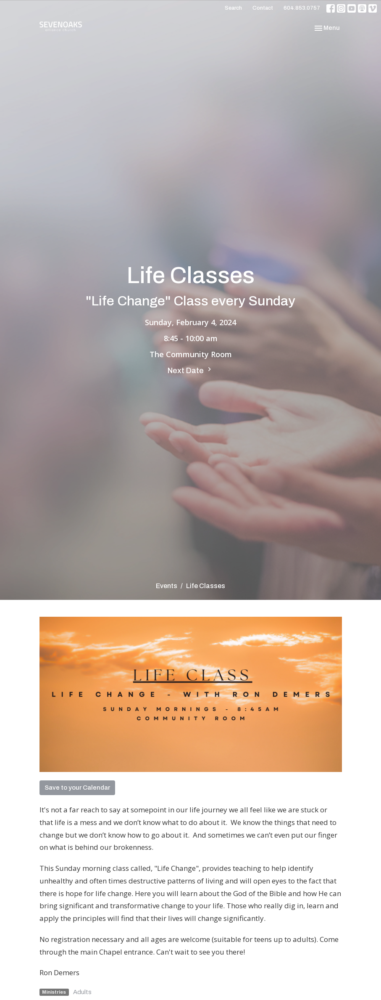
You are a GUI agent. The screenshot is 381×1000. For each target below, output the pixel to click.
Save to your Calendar (77, 787)
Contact (262, 8)
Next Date (190, 370)
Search (233, 8)
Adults (82, 992)
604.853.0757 (302, 8)
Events (166, 585)
